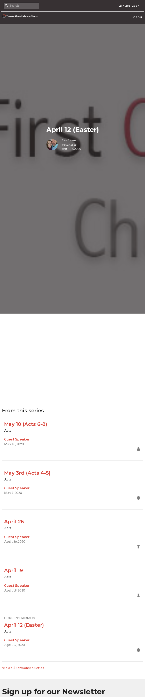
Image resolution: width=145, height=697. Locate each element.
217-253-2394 (129, 5)
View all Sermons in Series (23, 668)
